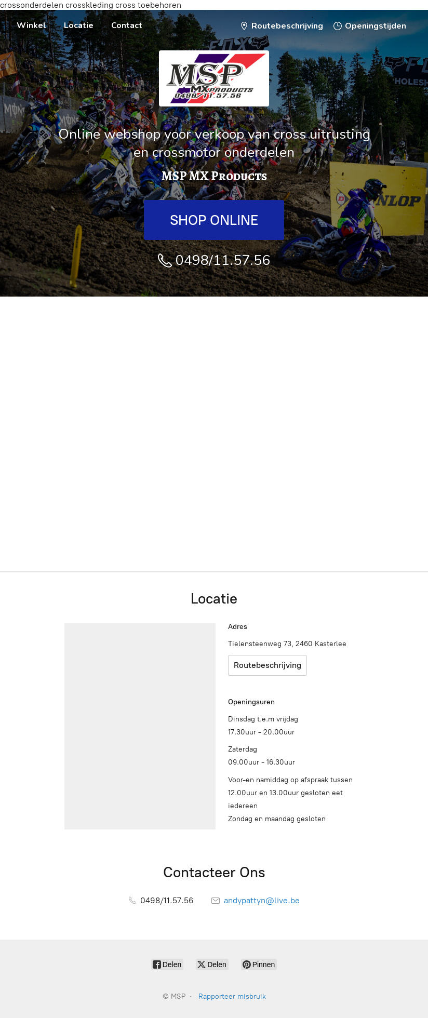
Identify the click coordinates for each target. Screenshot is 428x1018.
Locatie (78, 25)
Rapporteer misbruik (232, 996)
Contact (126, 25)
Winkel (31, 25)
